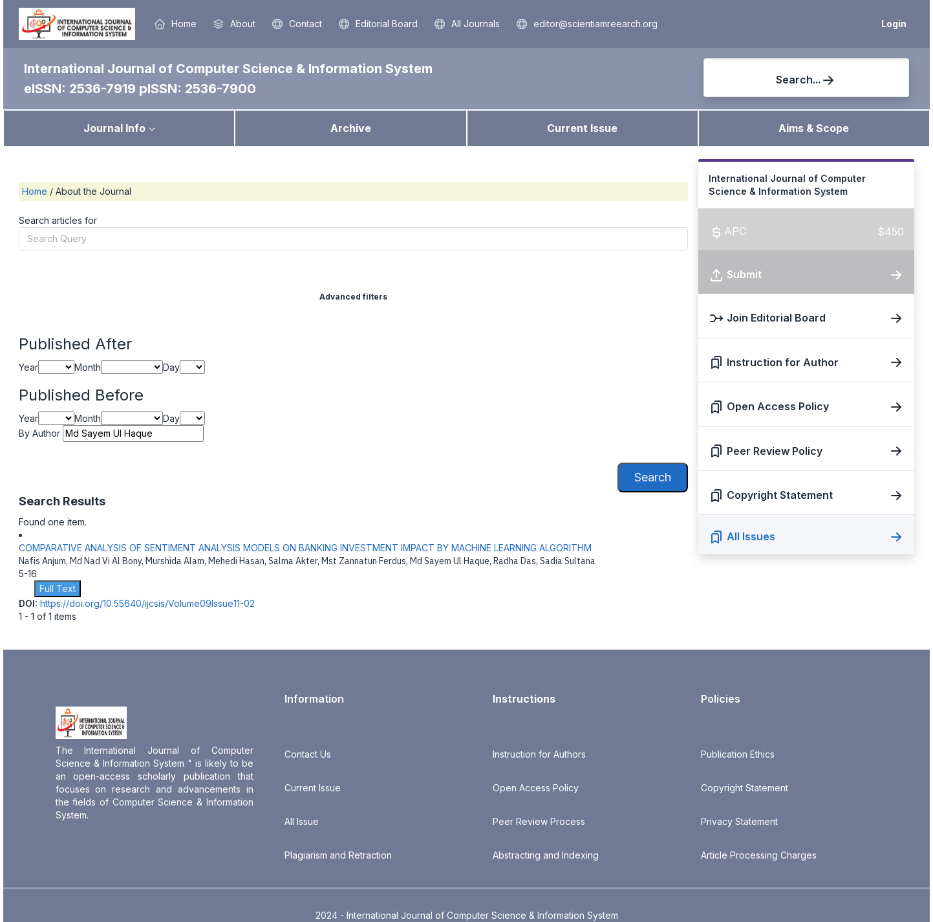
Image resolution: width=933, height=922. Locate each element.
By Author (39, 433)
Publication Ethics (738, 754)
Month (87, 367)
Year (28, 367)
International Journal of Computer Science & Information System (228, 68)
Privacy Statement (739, 821)
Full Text (57, 588)
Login (893, 23)
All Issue (301, 821)
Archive (350, 128)
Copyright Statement (744, 787)
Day (171, 367)
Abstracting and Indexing (546, 855)
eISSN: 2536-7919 (81, 88)
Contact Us (307, 754)
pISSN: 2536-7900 (197, 88)
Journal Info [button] (114, 128)
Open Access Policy (536, 787)
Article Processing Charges (759, 855)
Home (36, 191)
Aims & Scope (813, 128)
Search (652, 477)
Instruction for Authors (539, 754)
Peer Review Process (539, 821)
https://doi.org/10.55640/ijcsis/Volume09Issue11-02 (147, 603)
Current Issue (582, 128)
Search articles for (58, 220)
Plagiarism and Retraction (338, 855)
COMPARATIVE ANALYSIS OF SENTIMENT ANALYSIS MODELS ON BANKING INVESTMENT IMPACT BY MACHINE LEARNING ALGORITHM (305, 547)
